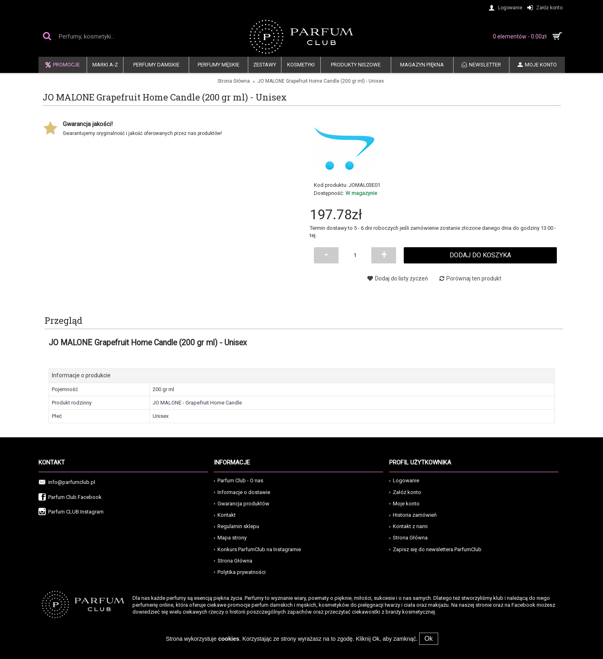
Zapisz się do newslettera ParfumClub (435, 549)
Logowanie (404, 480)
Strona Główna (233, 561)
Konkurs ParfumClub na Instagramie (257, 549)
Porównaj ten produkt (473, 278)
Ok (428, 638)
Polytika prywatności (240, 572)
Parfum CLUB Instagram (71, 512)
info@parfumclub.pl (66, 482)
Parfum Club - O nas (238, 480)
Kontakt (225, 515)
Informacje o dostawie (242, 492)
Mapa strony (230, 538)
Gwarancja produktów (241, 504)
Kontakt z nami (408, 526)
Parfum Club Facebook (70, 497)
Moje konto (404, 504)
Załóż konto (405, 492)
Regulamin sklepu (236, 526)
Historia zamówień (413, 515)
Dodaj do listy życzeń (401, 278)
